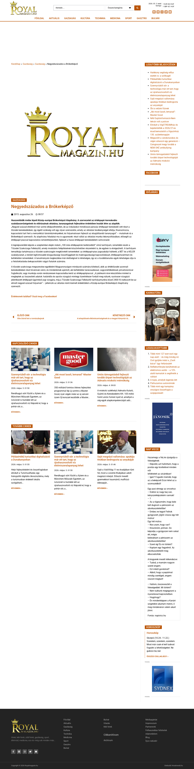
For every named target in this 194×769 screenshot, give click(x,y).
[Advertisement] (97, 42)
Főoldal (39, 18)
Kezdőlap (15, 64)
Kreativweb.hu (177, 766)
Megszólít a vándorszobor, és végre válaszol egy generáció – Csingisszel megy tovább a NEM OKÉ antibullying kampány (165, 144)
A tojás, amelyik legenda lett (163, 380)
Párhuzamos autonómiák (162, 383)
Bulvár (155, 18)
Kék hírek (108, 727)
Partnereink (150, 727)
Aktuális (54, 18)
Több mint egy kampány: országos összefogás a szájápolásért (162, 389)
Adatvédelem (151, 734)
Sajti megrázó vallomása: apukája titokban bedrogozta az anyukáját (116, 458)
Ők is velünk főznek (159, 108)
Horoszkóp (152, 632)
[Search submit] (137, 7)
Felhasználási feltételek (156, 730)
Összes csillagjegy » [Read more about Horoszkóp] (157, 656)
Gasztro (142, 18)
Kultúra (85, 18)
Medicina (115, 18)
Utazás (107, 723)
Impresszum (151, 723)
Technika (100, 18)
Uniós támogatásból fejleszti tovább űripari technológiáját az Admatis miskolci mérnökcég (114, 377)
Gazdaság (70, 18)
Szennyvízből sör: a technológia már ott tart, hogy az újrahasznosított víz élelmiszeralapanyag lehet (28, 379)
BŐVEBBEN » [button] (16, 412)
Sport (128, 18)
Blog (147, 737)
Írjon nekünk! (151, 741)
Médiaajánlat (151, 719)
